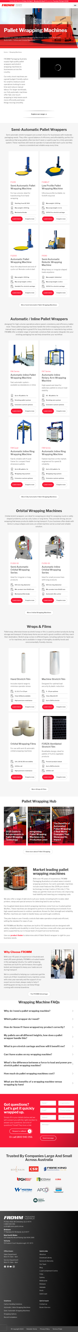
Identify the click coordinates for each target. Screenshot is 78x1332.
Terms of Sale (57, 1329)
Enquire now (29, 219)
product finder (17, 935)
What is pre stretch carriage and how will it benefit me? (34, 1046)
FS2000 (14, 256)
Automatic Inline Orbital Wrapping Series (51, 569)
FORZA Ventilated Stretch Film (51, 745)
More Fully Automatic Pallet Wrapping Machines (39, 497)
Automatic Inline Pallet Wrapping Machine (23, 376)
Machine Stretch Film (53, 679)
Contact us (43, 1304)
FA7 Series (46, 371)
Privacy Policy (45, 1329)
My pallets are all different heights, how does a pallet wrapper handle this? (33, 1037)
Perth (41, 1290)
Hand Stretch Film (20, 679)
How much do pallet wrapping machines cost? (29, 1073)
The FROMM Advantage (39, 994)
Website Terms (31, 1329)
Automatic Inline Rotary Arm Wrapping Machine (54, 377)
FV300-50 (15, 563)
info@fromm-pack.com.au (14, 1226)
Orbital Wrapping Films (23, 743)
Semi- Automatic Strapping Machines (17, 1311)
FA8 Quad (14, 448)
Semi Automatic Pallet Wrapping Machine (23, 187)
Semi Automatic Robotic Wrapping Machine (52, 262)
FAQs (41, 1274)
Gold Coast (43, 1294)
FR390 (44, 256)
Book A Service (44, 1307)
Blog (41, 1267)
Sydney (42, 1277)
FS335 (13, 182)
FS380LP (45, 182)
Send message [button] (48, 1138)
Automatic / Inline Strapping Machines (17, 1307)
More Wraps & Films (39, 789)
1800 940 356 (24, 1137)
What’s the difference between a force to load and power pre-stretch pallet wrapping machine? (38, 1064)
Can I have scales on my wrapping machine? (28, 1054)
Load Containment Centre (48, 1271)
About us (42, 1254)
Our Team (42, 1264)
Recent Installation (10, 1317)
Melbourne (43, 1281)
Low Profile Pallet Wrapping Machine (52, 187)
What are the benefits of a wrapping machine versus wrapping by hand (33, 1083)
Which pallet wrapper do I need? (21, 1019)
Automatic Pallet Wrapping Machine (21, 261)
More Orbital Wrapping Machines (39, 612)
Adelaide (42, 1287)
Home (6, 52)
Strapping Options (10, 1314)
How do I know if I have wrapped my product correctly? (34, 1027)
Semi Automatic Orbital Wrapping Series (20, 569)
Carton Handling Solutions (13, 1304)
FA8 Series (46, 448)
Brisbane (42, 1284)
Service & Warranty (46, 1261)
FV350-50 (46, 563)
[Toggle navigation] (75, 5)
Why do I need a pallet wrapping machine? (27, 1010)
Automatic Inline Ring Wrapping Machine (23, 453)
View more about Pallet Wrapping (38, 852)
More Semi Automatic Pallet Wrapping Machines (39, 305)
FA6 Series (15, 371)
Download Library (45, 1258)
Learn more (17, 219)
